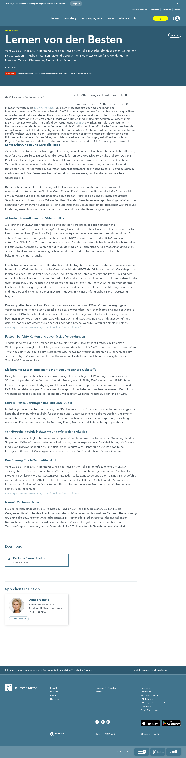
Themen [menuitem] (54, 18)
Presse (177, 9)
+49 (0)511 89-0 (108, 734)
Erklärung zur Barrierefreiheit (153, 703)
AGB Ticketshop (147, 699)
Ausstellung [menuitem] (70, 18)
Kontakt (53, 688)
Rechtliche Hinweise (149, 695)
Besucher (155, 9)
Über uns (54, 692)
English (76, 3)
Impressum (145, 688)
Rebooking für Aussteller (105, 688)
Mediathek (99, 692)
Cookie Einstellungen (149, 710)
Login (160, 18)
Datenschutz (146, 692)
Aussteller (166, 9)
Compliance (146, 706)
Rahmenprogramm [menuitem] (92, 18)
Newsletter (54, 699)
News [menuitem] (111, 18)
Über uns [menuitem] (124, 18)
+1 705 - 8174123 (38, 637)
